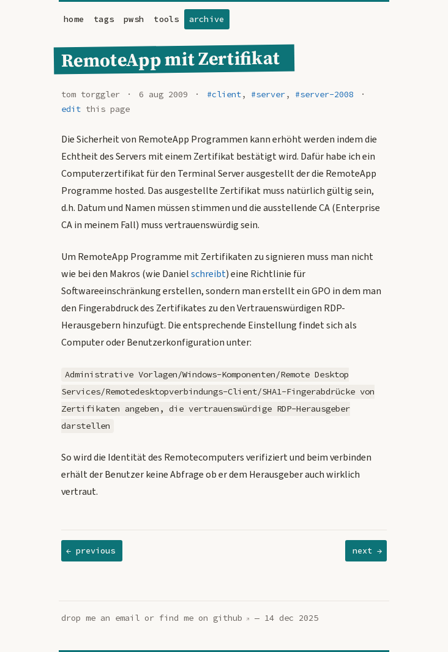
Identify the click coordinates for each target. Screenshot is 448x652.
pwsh (134, 19)
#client (224, 94)
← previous (90, 551)
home (74, 19)
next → (367, 551)
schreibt (208, 274)
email (127, 618)
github (227, 618)
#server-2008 (324, 94)
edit (71, 109)
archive (207, 19)
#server (268, 94)
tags (104, 19)
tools (166, 19)
